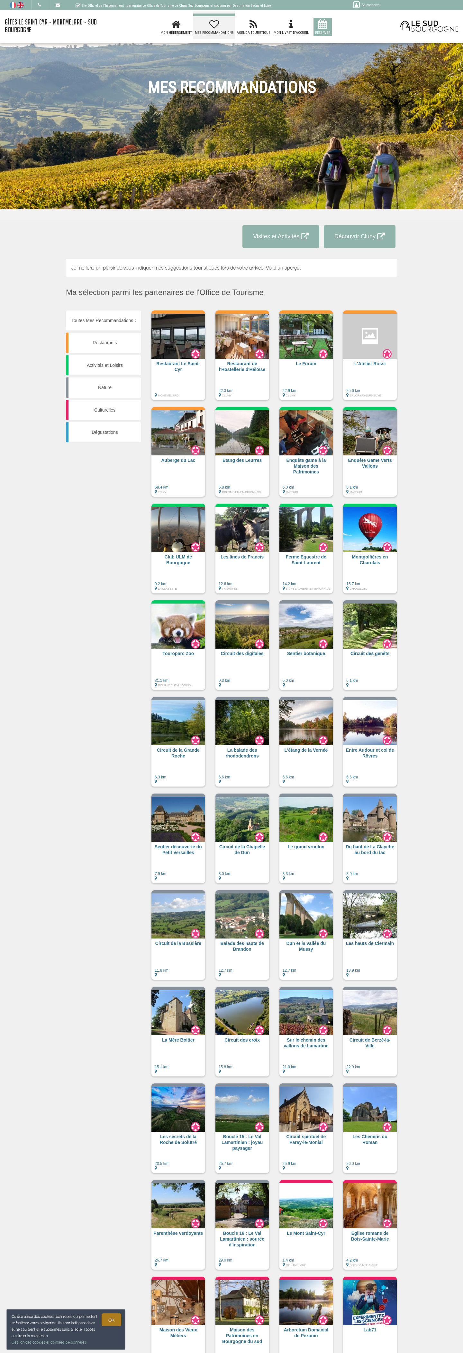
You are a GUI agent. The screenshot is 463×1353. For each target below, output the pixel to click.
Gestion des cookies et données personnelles (49, 1342)
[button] (178, 358)
